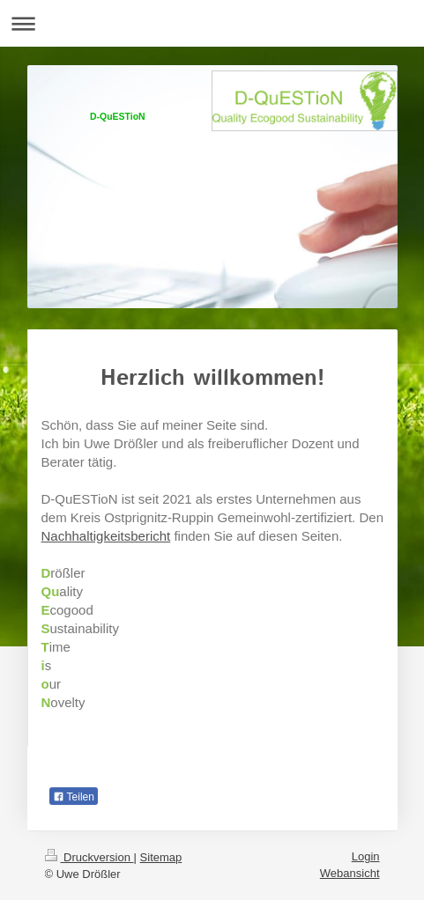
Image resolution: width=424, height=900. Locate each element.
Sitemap (161, 857)
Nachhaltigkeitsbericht (106, 535)
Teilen (73, 797)
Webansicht (350, 873)
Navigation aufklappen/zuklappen (212, 23)
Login (366, 856)
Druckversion (89, 857)
